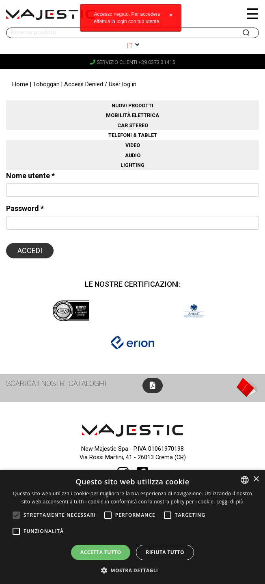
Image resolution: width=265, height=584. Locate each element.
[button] (132, 570)
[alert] (132, 527)
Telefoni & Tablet (132, 135)
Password (25, 208)
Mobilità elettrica (132, 115)
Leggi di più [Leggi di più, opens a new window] (229, 501)
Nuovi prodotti (132, 105)
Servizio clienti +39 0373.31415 (132, 62)
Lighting (132, 165)
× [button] (256, 479)
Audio (132, 155)
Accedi (29, 250)
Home (20, 84)
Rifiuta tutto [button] (165, 552)
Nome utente (30, 175)
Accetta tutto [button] (100, 552)
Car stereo (132, 125)
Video (132, 145)
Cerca (247, 33)
